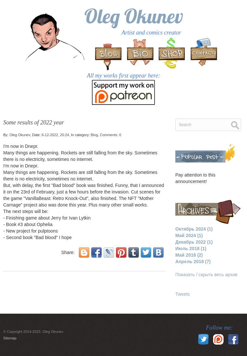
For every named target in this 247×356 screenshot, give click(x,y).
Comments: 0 (110, 135)
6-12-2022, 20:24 (55, 135)
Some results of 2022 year (33, 122)
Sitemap (9, 338)
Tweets (182, 294)
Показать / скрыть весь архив (206, 274)
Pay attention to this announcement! (195, 178)
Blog (94, 135)
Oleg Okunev (133, 16)
